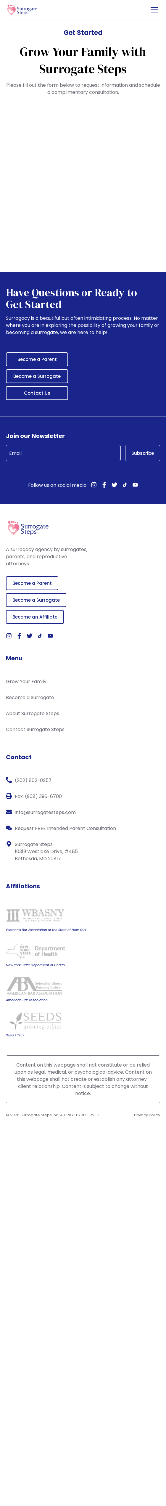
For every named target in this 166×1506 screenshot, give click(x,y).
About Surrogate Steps (32, 713)
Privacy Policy (147, 1115)
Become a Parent (37, 359)
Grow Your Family (26, 681)
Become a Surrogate (37, 376)
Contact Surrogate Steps (35, 729)
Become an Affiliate (34, 617)
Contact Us (37, 393)
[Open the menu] (154, 10)
